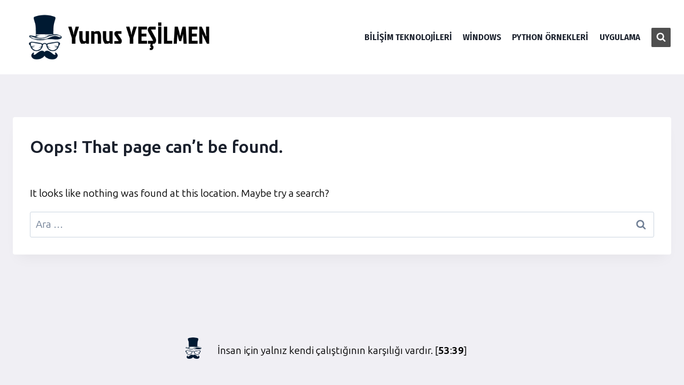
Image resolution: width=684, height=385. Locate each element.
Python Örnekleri (550, 37)
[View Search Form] (661, 37)
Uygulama (620, 37)
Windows (482, 37)
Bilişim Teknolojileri (408, 37)
